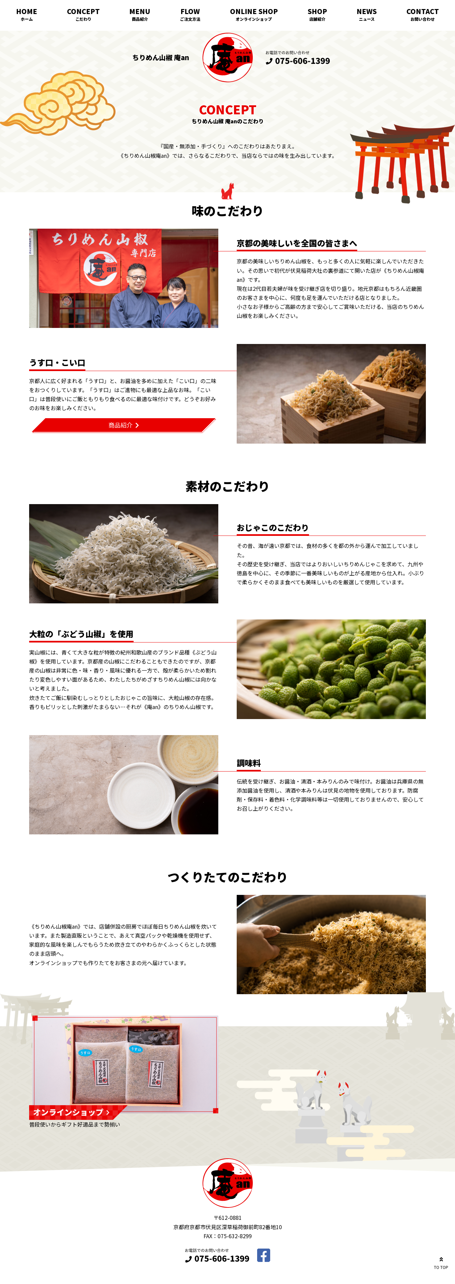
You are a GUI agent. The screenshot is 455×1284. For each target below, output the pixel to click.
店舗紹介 (317, 19)
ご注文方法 (190, 19)
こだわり (83, 19)
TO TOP (441, 1262)
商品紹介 (140, 19)
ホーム (27, 19)
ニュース (367, 19)
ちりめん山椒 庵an (160, 57)
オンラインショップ (254, 19)
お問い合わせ (422, 19)
